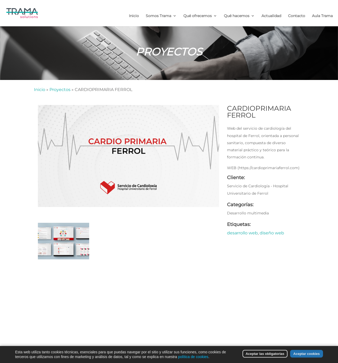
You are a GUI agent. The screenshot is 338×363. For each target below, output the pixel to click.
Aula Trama (322, 16)
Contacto (296, 16)
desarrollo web (242, 232)
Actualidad (271, 16)
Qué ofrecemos (197, 16)
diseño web (272, 232)
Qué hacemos (236, 16)
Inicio (134, 16)
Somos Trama (158, 16)
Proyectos (59, 89)
